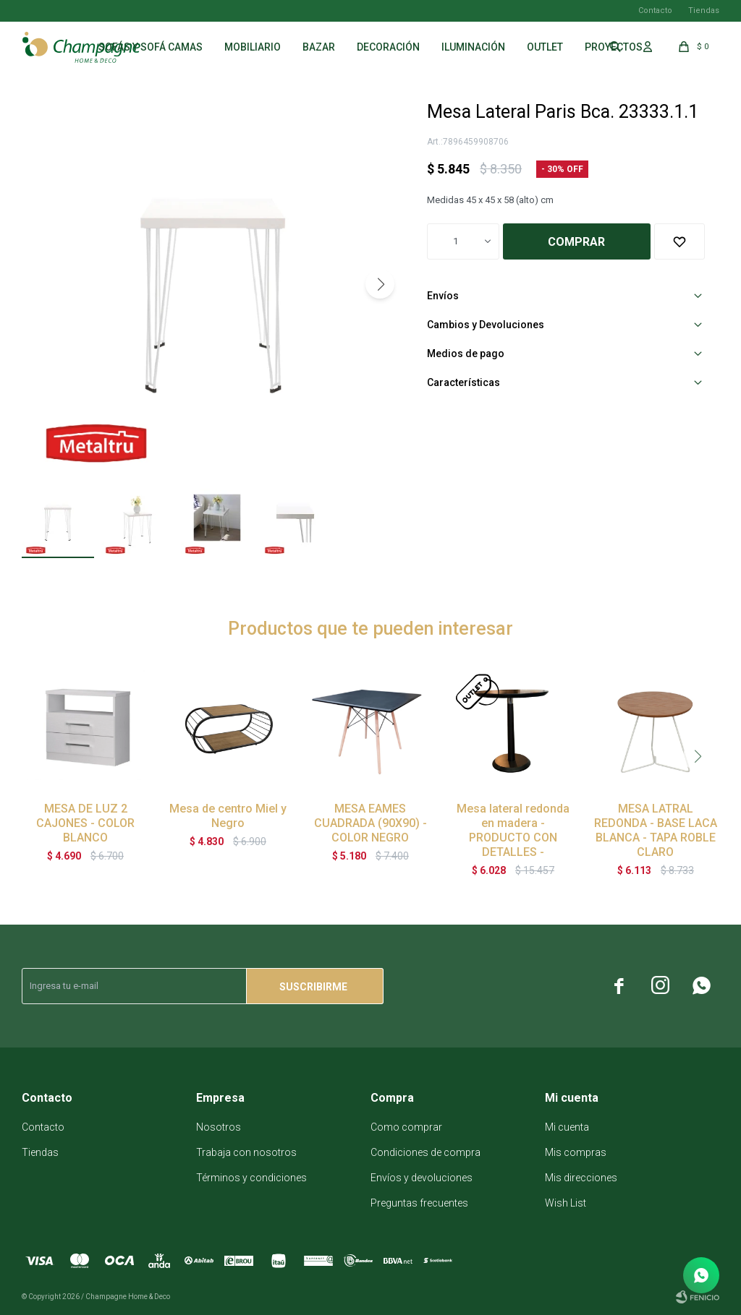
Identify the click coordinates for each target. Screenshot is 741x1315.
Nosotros (218, 1127)
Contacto (655, 10)
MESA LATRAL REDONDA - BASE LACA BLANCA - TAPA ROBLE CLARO (655, 830)
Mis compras (575, 1152)
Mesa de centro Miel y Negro (228, 816)
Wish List (565, 1203)
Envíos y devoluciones (421, 1177)
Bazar (318, 47)
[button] (379, 284)
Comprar (576, 242)
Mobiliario (252, 47)
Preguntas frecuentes (419, 1203)
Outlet (545, 47)
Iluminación (473, 47)
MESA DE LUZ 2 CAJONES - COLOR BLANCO (85, 823)
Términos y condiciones (251, 1177)
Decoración (388, 47)
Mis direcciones (581, 1177)
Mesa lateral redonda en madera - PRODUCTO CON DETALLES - (513, 830)
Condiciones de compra (425, 1152)
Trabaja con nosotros (246, 1152)
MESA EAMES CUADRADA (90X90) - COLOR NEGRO (370, 823)
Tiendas (703, 10)
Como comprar (406, 1127)
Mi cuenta (567, 1127)
